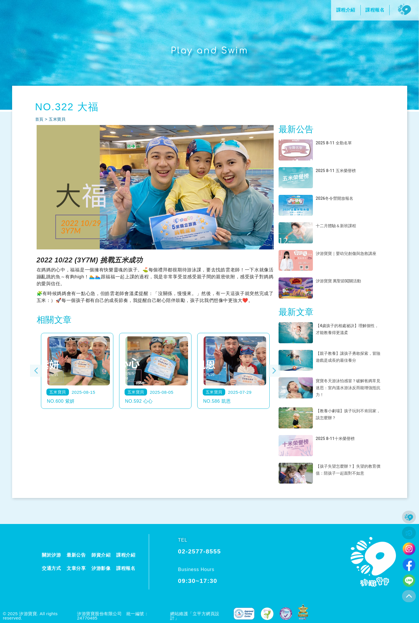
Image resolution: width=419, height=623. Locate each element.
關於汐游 (51, 555)
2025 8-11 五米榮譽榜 (338, 170)
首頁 (39, 119)
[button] (36, 371)
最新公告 (76, 555)
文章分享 (76, 568)
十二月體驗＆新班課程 (339, 225)
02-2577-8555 (199, 551)
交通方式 (51, 568)
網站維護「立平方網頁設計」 (194, 615)
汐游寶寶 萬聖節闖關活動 (342, 280)
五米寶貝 (58, 119)
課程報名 (125, 568)
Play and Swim (209, 50)
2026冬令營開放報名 (337, 198)
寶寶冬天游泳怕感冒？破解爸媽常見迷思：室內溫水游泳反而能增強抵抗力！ (348, 387)
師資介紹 (100, 555)
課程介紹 (125, 555)
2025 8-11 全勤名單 (336, 143)
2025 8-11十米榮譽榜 (338, 438)
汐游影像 (100, 568)
